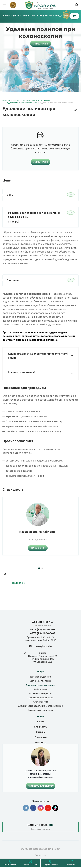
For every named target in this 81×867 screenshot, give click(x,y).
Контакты (40, 742)
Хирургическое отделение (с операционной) (40, 706)
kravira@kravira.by (43, 646)
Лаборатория (40, 689)
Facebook (33, 808)
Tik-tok (55, 808)
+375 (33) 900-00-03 (42, 629)
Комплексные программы (40, 710)
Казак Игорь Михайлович (37, 531)
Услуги (40, 671)
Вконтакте (26, 808)
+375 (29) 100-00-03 (42, 633)
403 (43, 621)
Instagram (41, 808)
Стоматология (40, 702)
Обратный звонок (51, 864)
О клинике (40, 737)
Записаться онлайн (30, 864)
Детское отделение (40, 681)
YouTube (48, 808)
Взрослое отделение (40, 677)
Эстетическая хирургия (40, 693)
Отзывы (40, 732)
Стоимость (40, 726)
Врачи (40, 721)
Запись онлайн (40, 43)
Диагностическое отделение (40, 685)
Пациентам (40, 855)
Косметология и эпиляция (40, 697)
